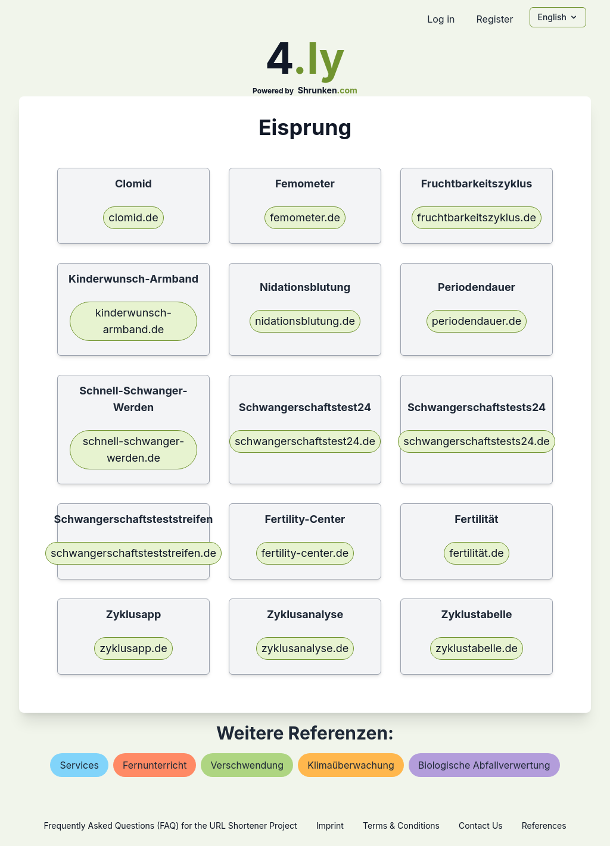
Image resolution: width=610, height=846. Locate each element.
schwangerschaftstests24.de (476, 441)
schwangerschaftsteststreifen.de (133, 553)
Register (494, 19)
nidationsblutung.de (305, 321)
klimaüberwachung (350, 765)
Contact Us (481, 825)
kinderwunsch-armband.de (133, 321)
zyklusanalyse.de (305, 648)
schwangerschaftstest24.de (305, 441)
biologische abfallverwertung (484, 765)
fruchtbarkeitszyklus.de (476, 217)
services (79, 765)
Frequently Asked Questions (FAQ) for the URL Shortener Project (170, 825)
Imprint (330, 825)
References (544, 825)
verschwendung (247, 765)
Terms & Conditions (401, 825)
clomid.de (133, 217)
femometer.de (305, 217)
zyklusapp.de (133, 648)
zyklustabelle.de (476, 648)
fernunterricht (154, 765)
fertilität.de (476, 553)
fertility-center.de (305, 553)
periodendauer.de (476, 321)
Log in (441, 19)
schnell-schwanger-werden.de (133, 449)
